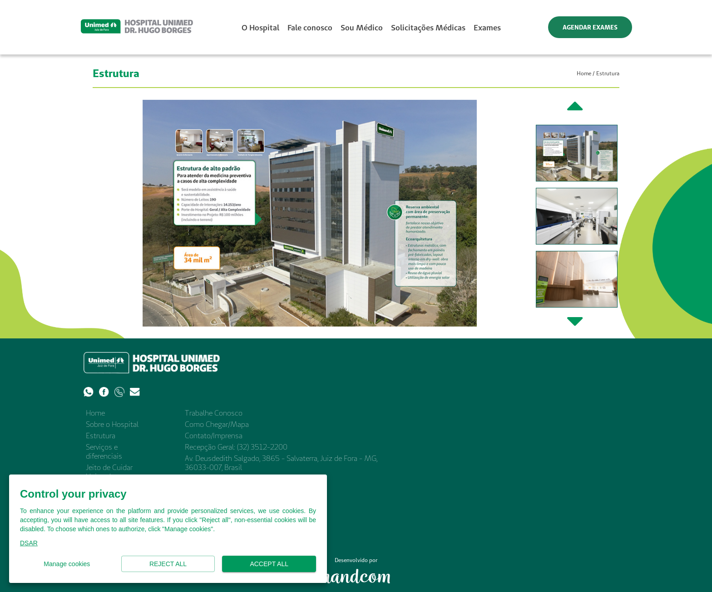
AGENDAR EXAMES (590, 27)
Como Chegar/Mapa (217, 424)
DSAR (29, 543)
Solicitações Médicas (428, 27)
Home (584, 73)
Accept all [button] (269, 564)
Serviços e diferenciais (104, 451)
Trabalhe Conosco (213, 412)
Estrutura (100, 435)
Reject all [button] (168, 564)
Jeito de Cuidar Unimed (109, 472)
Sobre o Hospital (112, 424)
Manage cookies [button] (67, 564)
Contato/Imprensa (213, 435)
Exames (487, 27)
